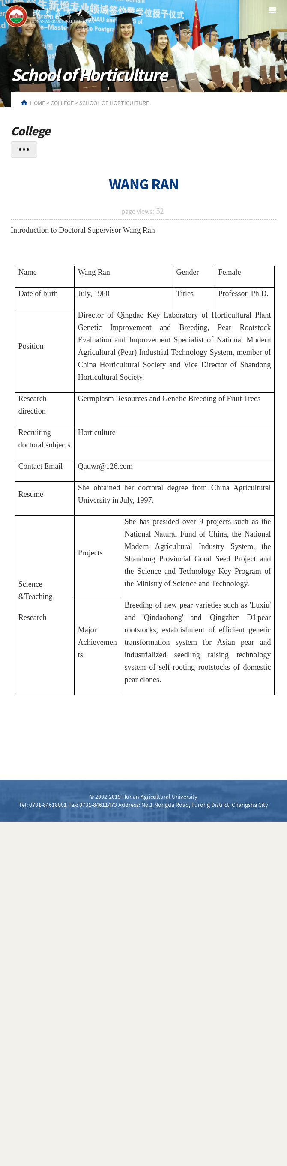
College (62, 103)
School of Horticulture (114, 103)
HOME (37, 103)
